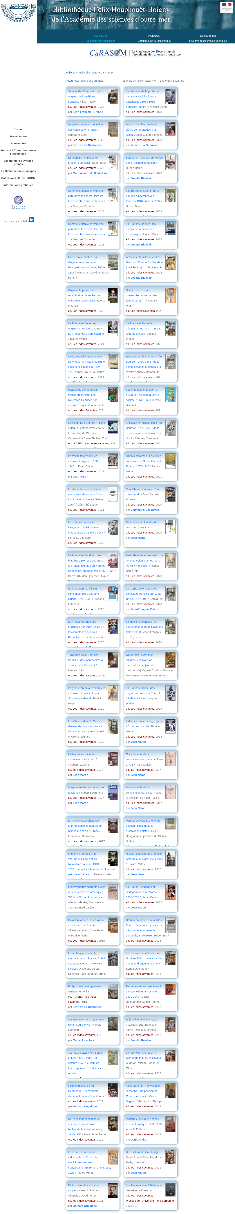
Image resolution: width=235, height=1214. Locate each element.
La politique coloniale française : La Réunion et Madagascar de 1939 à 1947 (85, 527)
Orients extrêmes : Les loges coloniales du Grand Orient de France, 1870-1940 (144, 461)
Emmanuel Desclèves (145, 509)
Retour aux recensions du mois (84, 80)
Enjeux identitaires (137, 1019)
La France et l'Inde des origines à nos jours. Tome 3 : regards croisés (144, 328)
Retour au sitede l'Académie (18, 207)
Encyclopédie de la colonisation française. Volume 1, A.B (144, 759)
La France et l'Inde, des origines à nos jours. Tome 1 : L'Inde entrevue (144, 693)
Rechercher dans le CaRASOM (95, 72)
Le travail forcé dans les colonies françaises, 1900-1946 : (84, 461)
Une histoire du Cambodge (143, 1152)
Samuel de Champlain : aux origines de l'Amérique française (85, 96)
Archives (70, 72)
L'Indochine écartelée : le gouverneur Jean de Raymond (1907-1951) (144, 627)
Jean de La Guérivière (87, 145)
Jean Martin (80, 476)
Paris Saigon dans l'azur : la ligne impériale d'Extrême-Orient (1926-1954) (85, 593)
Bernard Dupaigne (85, 1106)
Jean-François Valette (145, 609)
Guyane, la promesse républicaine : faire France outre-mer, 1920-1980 (84, 295)
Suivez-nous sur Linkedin (18, 221)
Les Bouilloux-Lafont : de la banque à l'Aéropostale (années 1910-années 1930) (143, 196)
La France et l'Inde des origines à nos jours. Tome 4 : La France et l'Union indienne (86, 328)
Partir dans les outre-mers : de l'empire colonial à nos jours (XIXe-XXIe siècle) (144, 560)
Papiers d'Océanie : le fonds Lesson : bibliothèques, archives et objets (143, 825)
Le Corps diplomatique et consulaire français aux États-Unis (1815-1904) (144, 593)
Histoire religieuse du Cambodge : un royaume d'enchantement (83, 1091)
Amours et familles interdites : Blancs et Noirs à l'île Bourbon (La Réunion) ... (144, 262)
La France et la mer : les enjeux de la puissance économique (141, 229)
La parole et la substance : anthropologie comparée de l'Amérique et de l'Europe (85, 825)
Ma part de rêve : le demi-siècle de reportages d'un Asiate (141, 129)
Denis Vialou (139, 1139)
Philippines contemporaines (85, 986)
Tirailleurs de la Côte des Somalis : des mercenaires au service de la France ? (86, 660)
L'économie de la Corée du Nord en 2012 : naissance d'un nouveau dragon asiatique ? (144, 958)
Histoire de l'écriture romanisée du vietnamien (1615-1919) (141, 295)
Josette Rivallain (141, 178)
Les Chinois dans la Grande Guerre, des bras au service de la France (85, 726)
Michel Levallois (83, 1040)
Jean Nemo (138, 537)
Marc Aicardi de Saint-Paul (90, 173)
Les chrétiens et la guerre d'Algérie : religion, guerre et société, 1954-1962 (143, 394)
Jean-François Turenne (88, 111)
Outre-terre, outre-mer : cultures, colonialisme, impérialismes (140, 660)
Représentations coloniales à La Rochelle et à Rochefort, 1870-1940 (143, 991)
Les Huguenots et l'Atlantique (144, 1185)
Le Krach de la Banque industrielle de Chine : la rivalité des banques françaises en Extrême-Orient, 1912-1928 (90, 1162)
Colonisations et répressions (86, 920)
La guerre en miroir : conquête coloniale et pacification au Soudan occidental (86, 693)
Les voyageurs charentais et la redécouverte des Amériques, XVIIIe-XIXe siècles (86, 892)
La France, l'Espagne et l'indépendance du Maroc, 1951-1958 (141, 892)
